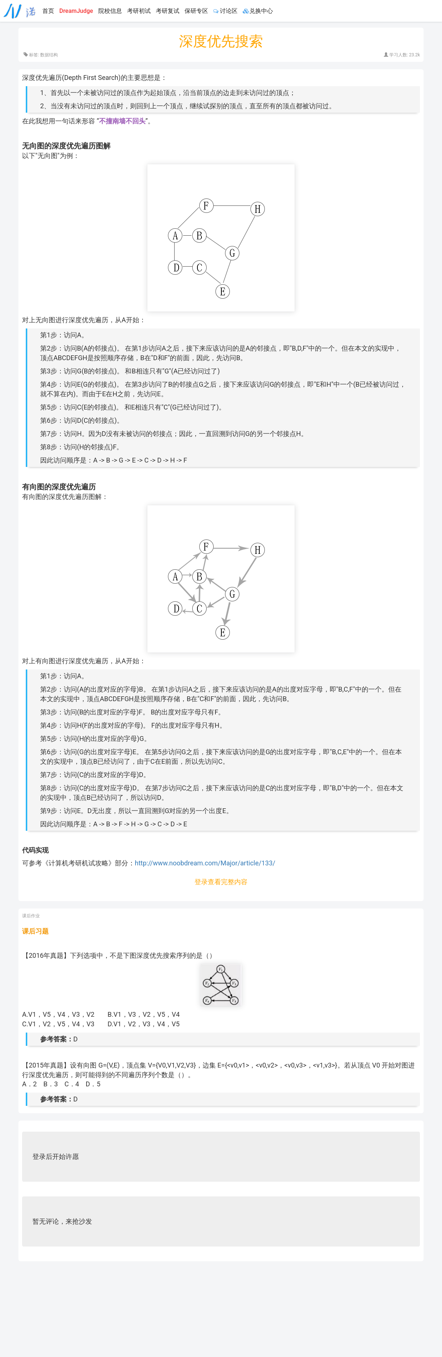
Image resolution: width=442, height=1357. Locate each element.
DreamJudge (76, 10)
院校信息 (110, 10)
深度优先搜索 (221, 41)
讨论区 (225, 10)
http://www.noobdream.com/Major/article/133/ (205, 863)
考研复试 (167, 10)
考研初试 (139, 10)
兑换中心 (258, 10)
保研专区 (196, 10)
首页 (48, 10)
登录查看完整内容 (221, 882)
